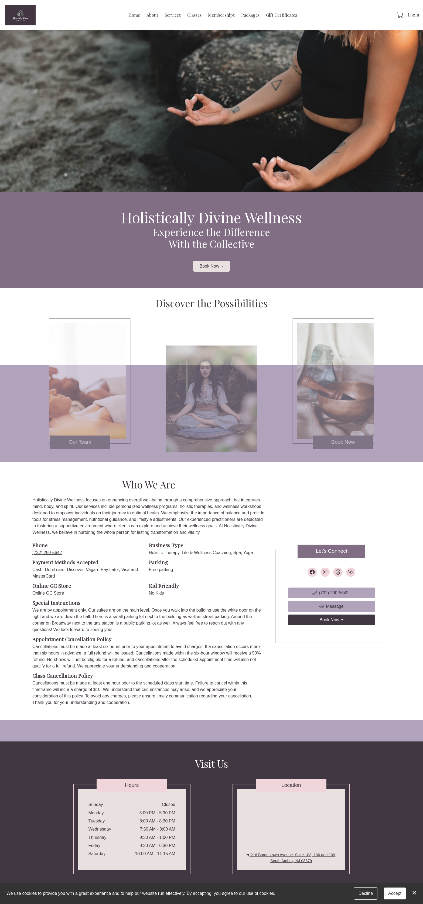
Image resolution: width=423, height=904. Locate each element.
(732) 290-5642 (47, 552)
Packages (250, 15)
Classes (194, 15)
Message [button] (331, 606)
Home (134, 15)
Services (173, 15)
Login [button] (413, 15)
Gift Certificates (281, 15)
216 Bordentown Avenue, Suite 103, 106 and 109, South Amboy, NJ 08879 (291, 858)
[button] (400, 14)
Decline (366, 893)
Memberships (221, 15)
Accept (394, 893)
